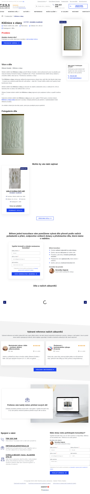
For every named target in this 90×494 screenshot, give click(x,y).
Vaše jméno (15, 250)
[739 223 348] (53, 5)
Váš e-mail (15, 256)
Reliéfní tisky (63, 22)
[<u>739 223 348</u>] (2, 439)
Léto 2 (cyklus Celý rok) (15, 191)
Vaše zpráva (53, 459)
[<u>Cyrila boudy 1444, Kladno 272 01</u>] (2, 459)
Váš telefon (15, 262)
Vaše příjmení (74, 447)
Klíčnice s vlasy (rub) (8, 99)
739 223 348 (58, 5)
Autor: (33, 22)
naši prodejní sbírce (32, 39)
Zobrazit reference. (22, 7)
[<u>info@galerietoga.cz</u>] (2, 447)
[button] (4, 302)
